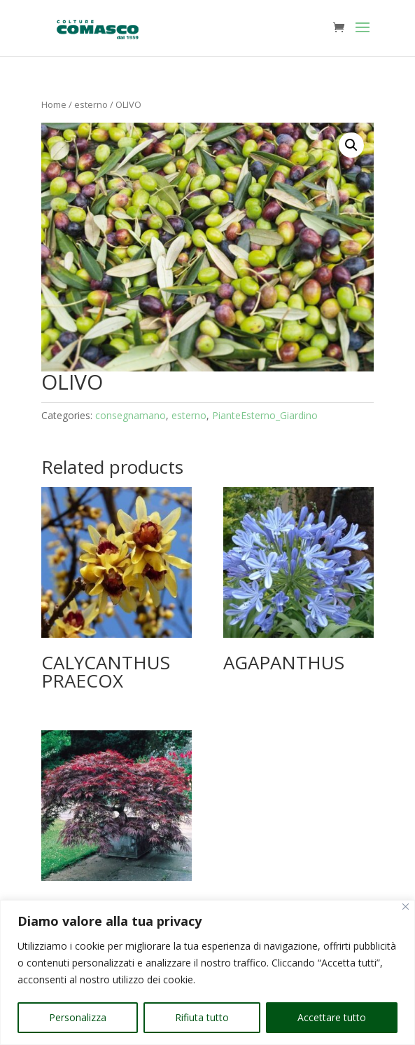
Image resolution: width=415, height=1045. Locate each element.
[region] (207, 972)
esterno (91, 104)
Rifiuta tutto (202, 1017)
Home (53, 104)
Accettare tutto (331, 1017)
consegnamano (130, 415)
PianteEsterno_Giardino (265, 415)
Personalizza (77, 1017)
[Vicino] (405, 906)
